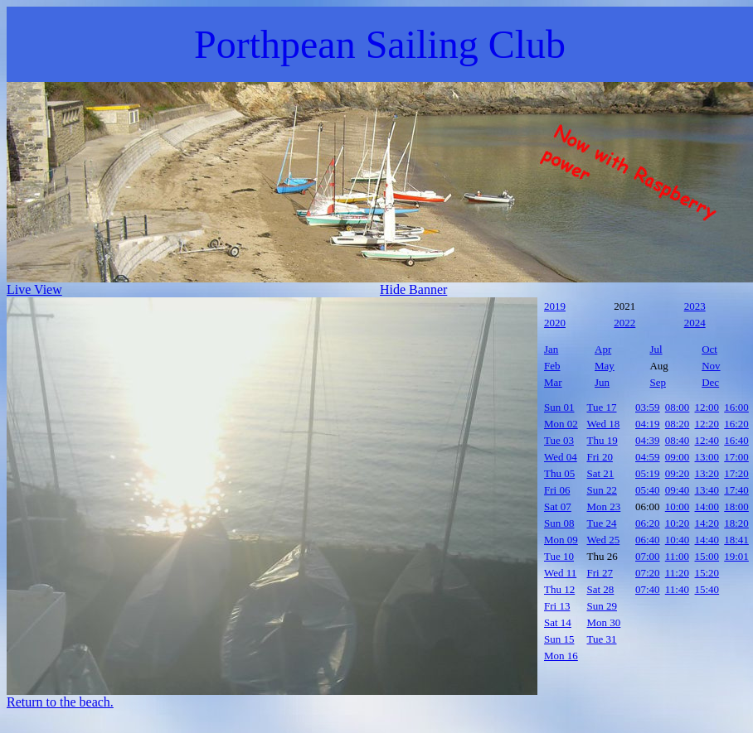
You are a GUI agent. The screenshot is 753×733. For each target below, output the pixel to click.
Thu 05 (559, 473)
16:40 (736, 440)
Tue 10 (559, 556)
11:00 (677, 556)
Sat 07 (557, 506)
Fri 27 (600, 573)
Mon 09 (561, 539)
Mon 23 (604, 506)
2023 (695, 306)
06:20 (647, 523)
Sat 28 (601, 589)
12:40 (707, 440)
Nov (711, 365)
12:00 (707, 407)
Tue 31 (602, 639)
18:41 (736, 539)
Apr (603, 349)
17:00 (736, 457)
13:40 (707, 490)
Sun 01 (559, 407)
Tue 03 (559, 440)
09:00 (677, 457)
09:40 (677, 490)
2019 (555, 306)
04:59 (647, 457)
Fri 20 (600, 457)
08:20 (677, 423)
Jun (602, 382)
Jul (655, 349)
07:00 (647, 556)
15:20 (707, 573)
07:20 (647, 573)
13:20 (707, 473)
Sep (657, 382)
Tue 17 (602, 407)
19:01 (736, 556)
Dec (710, 382)
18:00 (736, 506)
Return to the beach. (60, 702)
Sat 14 (557, 622)
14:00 (707, 506)
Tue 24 (602, 523)
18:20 (736, 523)
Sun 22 (602, 490)
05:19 (647, 473)
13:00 (707, 457)
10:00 (677, 506)
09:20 (677, 473)
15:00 (707, 556)
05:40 (647, 490)
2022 (624, 322)
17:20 (736, 473)
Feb (552, 365)
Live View (34, 289)
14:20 (707, 523)
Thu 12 (559, 589)
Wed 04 (560, 457)
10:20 (677, 523)
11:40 (677, 589)
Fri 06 (557, 490)
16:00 (736, 407)
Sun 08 (559, 523)
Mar (553, 382)
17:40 (736, 490)
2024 (695, 322)
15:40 (707, 589)
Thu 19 (602, 440)
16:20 (736, 423)
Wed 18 (603, 423)
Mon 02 (561, 423)
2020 (555, 322)
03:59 (647, 407)
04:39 (647, 440)
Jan (551, 349)
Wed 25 (603, 539)
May (605, 365)
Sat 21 (601, 473)
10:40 (677, 539)
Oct (709, 349)
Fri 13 (557, 606)
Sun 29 (602, 606)
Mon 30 (604, 622)
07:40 (647, 589)
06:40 (647, 539)
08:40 (677, 440)
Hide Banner (413, 289)
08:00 (677, 407)
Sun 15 (559, 639)
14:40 (707, 539)
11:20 (677, 573)
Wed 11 (560, 573)
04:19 (647, 423)
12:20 (707, 423)
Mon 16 (561, 655)
